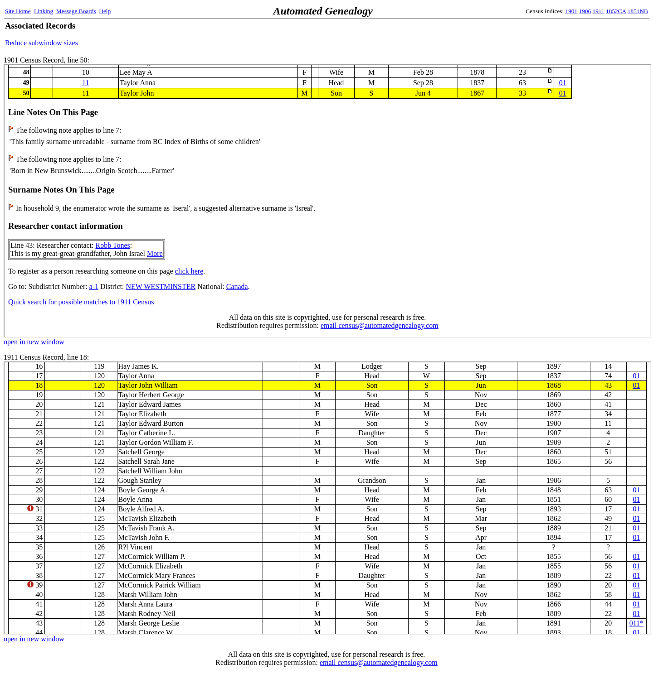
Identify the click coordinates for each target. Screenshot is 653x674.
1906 (585, 11)
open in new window (34, 342)
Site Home (18, 11)
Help (105, 11)
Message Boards (76, 11)
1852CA (616, 11)
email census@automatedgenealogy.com (379, 662)
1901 (571, 11)
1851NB (638, 11)
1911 (598, 11)
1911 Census (327, 498)
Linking (43, 11)
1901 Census (327, 201)
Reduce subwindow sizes (41, 43)
